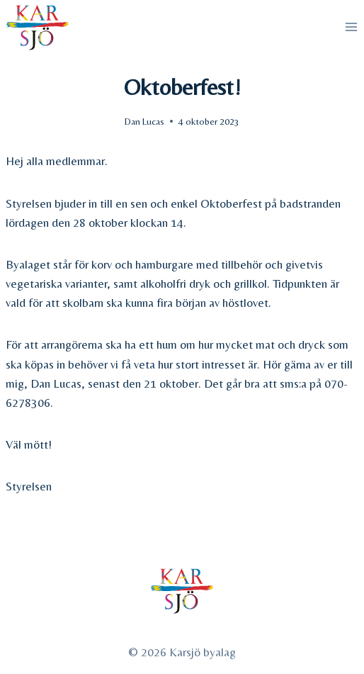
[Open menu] (351, 27)
